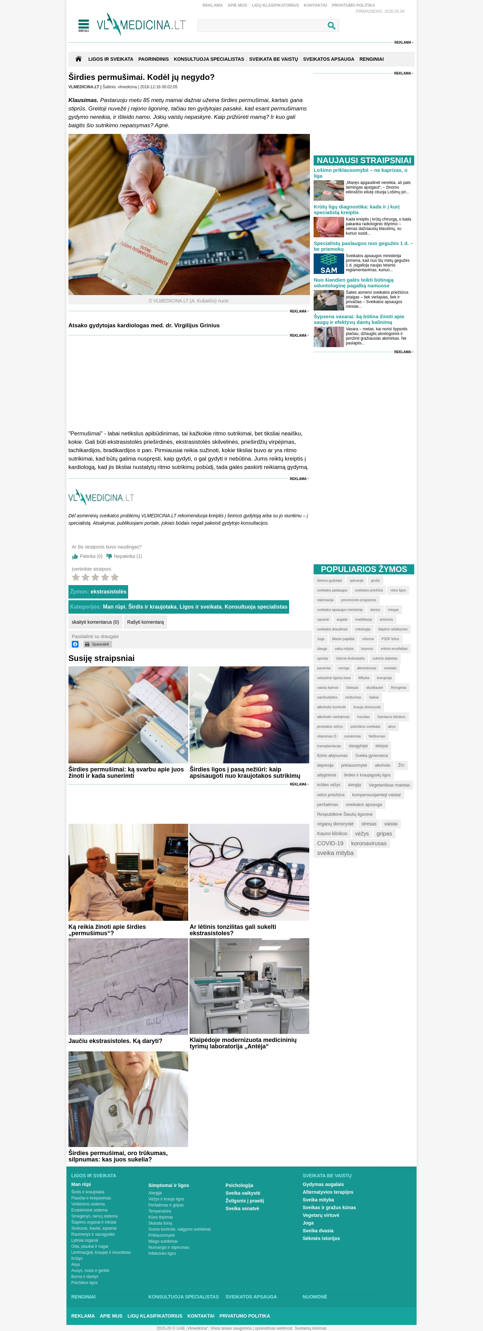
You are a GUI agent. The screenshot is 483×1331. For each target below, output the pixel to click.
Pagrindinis (154, 59)
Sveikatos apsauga (251, 1296)
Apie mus (237, 5)
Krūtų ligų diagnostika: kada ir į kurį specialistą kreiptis (356, 209)
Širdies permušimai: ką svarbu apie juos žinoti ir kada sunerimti (126, 772)
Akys (75, 1264)
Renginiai (83, 1296)
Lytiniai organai (84, 1240)
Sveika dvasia (318, 1230)
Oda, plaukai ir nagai (89, 1246)
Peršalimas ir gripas (166, 1205)
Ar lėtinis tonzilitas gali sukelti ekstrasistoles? (233, 930)
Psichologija (239, 1185)
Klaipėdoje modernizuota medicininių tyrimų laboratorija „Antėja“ (243, 1043)
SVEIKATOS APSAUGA (329, 59)
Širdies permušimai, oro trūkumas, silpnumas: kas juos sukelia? (118, 1156)
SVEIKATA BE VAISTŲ (273, 59)
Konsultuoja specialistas (256, 607)
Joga (308, 1223)
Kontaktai (315, 5)
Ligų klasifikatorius (275, 5)
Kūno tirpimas (161, 1217)
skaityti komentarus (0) (95, 622)
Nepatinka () (128, 556)
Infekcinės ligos (162, 1253)
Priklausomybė (162, 1235)
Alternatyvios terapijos (328, 1192)
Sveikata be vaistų (327, 1175)
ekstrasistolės (108, 592)
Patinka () (91, 556)
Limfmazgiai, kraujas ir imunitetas (101, 1252)
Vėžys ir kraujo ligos (166, 1199)
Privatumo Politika (353, 5)
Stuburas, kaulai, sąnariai (94, 1228)
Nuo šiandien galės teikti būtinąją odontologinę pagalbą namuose (353, 282)
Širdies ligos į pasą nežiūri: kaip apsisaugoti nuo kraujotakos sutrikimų (245, 772)
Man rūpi (114, 607)
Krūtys (77, 1258)
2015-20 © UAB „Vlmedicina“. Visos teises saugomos (204, 1328)
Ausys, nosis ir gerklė (90, 1270)
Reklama (213, 5)
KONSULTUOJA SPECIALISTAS (209, 59)
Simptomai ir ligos (169, 1185)
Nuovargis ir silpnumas (169, 1247)
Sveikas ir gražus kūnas (329, 1207)
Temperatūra (160, 1211)
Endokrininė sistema (89, 1210)
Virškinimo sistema (88, 1204)
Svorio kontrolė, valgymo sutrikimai (180, 1229)
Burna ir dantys (85, 1276)
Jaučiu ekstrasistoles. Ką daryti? (115, 1041)
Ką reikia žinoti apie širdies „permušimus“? (107, 930)
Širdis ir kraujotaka (152, 607)
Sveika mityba (318, 1199)
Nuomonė (315, 1296)
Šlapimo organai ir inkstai (93, 1222)
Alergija (155, 1193)
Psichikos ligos (84, 1282)
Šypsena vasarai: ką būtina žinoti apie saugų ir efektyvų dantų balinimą (359, 319)
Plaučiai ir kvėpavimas (91, 1198)
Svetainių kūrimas (311, 1328)
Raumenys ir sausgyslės (93, 1234)
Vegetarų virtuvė (321, 1215)
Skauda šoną (160, 1223)
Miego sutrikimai (163, 1241)
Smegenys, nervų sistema (94, 1216)
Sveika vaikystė (243, 1193)
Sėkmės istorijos (321, 1238)
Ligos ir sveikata (110, 59)
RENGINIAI (372, 59)
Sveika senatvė (242, 1208)
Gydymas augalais (323, 1184)
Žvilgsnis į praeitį (245, 1200)
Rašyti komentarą (145, 622)
